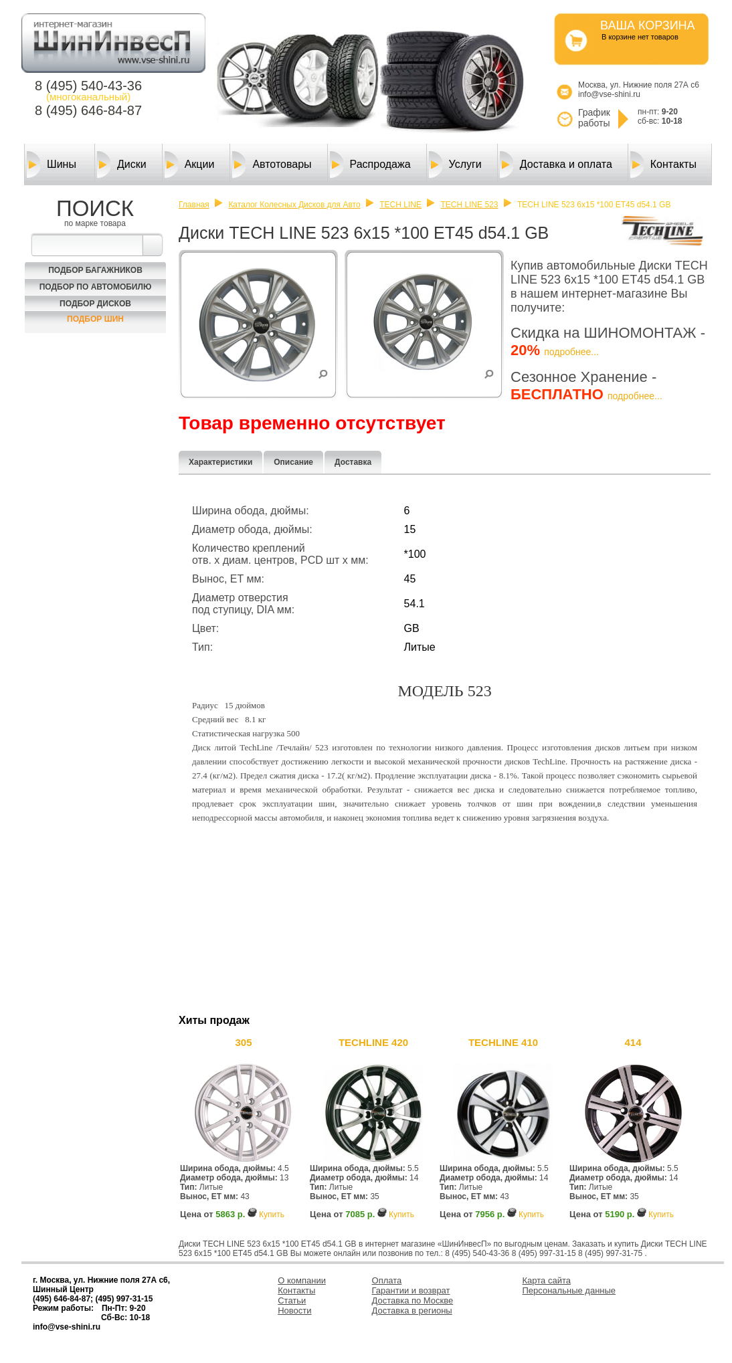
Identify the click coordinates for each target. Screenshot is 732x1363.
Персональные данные (569, 1290)
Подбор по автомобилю (95, 287)
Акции (190, 164)
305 (243, 1042)
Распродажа (370, 164)
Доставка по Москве (413, 1300)
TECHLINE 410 (503, 1042)
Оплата (387, 1280)
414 (632, 1042)
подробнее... (571, 351)
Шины (51, 164)
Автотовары (271, 164)
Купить (271, 1214)
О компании (302, 1280)
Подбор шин (95, 319)
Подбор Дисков (95, 303)
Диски (122, 164)
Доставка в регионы (412, 1310)
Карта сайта (547, 1280)
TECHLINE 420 (373, 1042)
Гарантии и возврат (411, 1290)
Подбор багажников (95, 270)
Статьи (292, 1300)
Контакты (663, 164)
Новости (294, 1310)
